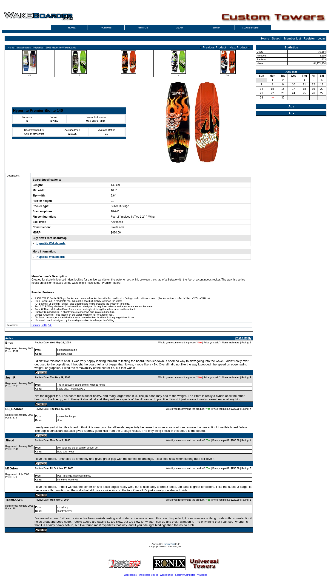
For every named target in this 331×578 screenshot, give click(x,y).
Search (277, 38)
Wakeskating (166, 575)
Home (265, 38)
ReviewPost (169, 544)
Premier (35, 325)
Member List (292, 38)
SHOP (216, 27)
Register (309, 38)
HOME (72, 27)
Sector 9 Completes (185, 575)
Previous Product (214, 47)
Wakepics (202, 575)
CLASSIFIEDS (250, 27)
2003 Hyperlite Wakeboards (61, 47)
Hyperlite (38, 47)
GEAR (179, 27)
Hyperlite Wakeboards (51, 243)
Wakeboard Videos (148, 575)
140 (50, 325)
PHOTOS (142, 27)
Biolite (44, 325)
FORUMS (106, 27)
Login (321, 38)
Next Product (238, 47)
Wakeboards (24, 47)
